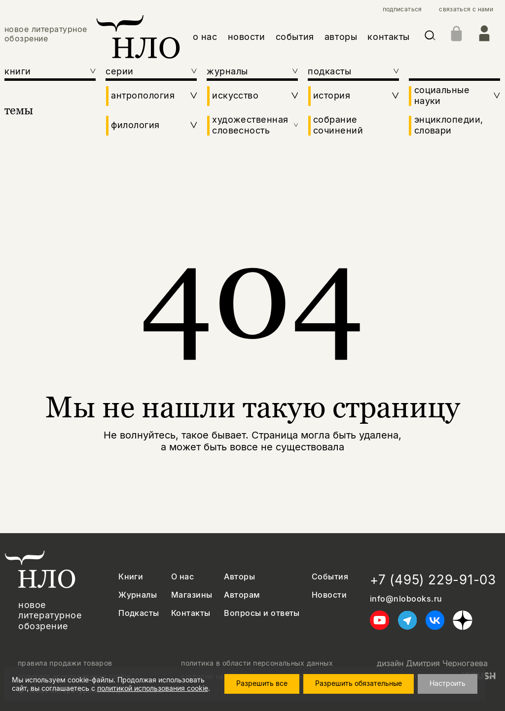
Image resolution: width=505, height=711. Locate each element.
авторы (341, 37)
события (295, 37)
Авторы (239, 576)
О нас (182, 576)
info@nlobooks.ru (406, 599)
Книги (130, 576)
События (330, 576)
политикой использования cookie (152, 688)
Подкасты (138, 613)
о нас (205, 37)
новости (246, 37)
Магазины (192, 595)
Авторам (242, 595)
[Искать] (430, 37)
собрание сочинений (338, 124)
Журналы (137, 595)
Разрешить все (262, 683)
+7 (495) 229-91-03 (433, 579)
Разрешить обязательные (358, 683)
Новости (329, 595)
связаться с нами (466, 9)
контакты (388, 37)
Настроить (448, 683)
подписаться (402, 9)
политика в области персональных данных (257, 663)
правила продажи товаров (65, 663)
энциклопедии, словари (448, 124)
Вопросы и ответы (262, 613)
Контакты (191, 613)
